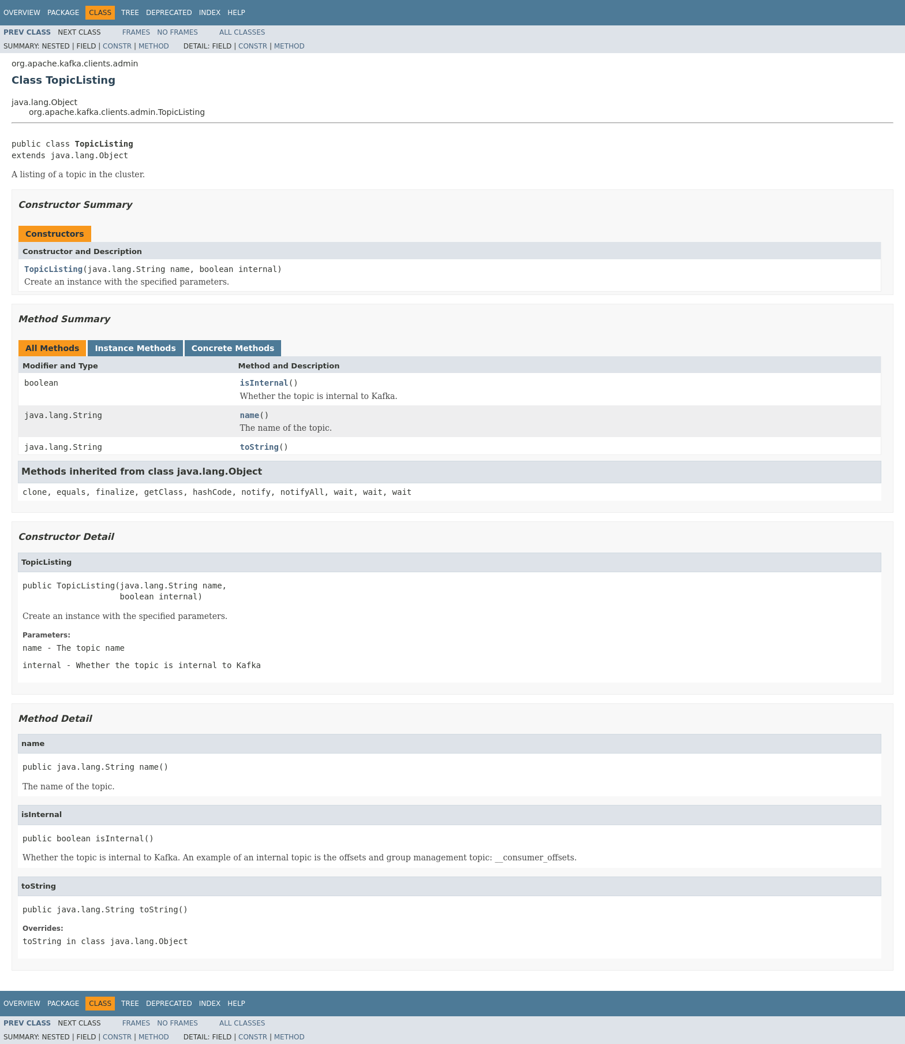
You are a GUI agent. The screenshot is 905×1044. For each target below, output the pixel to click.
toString (259, 447)
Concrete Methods (233, 348)
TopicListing (53, 269)
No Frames (177, 32)
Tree (130, 13)
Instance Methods (135, 348)
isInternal (264, 382)
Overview (21, 13)
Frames (136, 32)
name (250, 415)
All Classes (242, 32)
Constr (117, 46)
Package (63, 13)
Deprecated (169, 13)
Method (154, 46)
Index (210, 13)
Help (236, 13)
